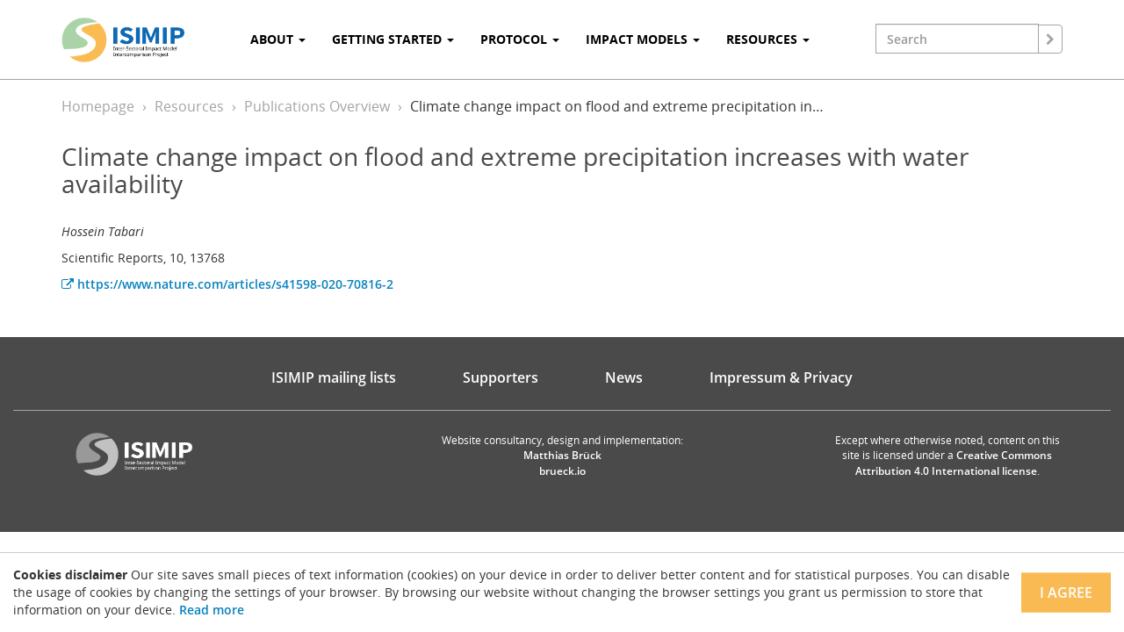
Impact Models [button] (643, 39)
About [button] (278, 39)
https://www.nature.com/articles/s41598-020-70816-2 (227, 284)
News (624, 377)
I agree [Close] (1066, 592)
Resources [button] (768, 39)
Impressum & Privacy (781, 377)
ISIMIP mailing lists (333, 377)
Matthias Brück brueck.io (562, 463)
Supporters (500, 377)
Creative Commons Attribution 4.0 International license (954, 463)
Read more (211, 609)
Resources (189, 106)
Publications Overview (317, 106)
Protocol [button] (519, 39)
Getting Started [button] (393, 39)
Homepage (97, 106)
